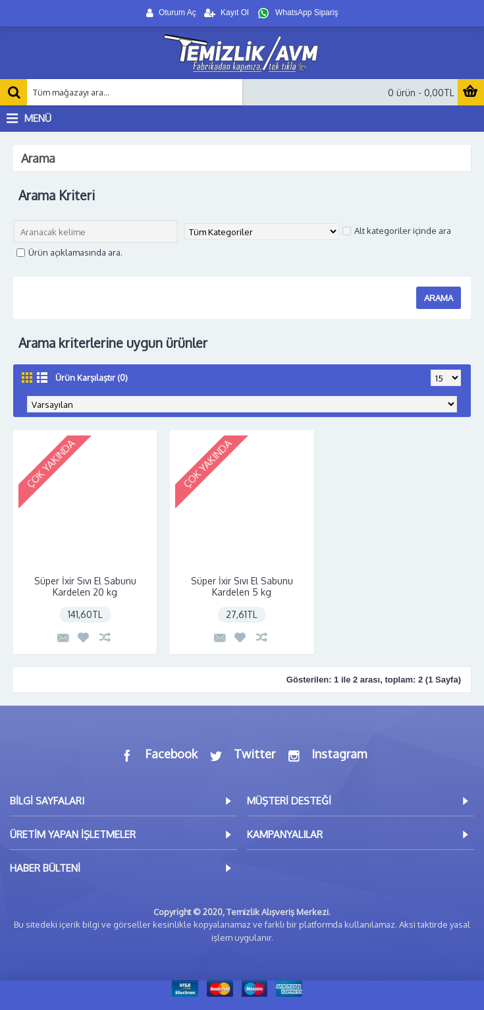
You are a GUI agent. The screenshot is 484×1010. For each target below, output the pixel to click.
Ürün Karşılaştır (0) (91, 377)
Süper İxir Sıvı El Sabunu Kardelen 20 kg (85, 586)
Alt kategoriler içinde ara (396, 230)
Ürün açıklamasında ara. (69, 252)
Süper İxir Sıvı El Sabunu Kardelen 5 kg (242, 586)
